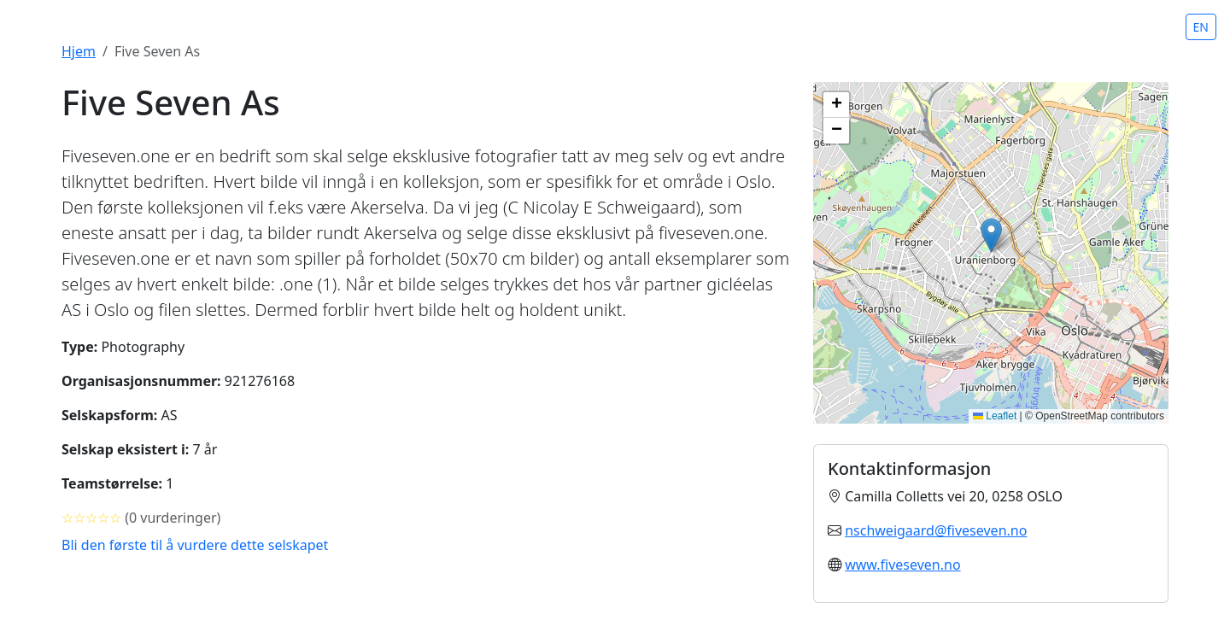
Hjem (79, 51)
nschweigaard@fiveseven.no (936, 530)
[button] (991, 235)
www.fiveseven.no (902, 564)
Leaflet (994, 416)
